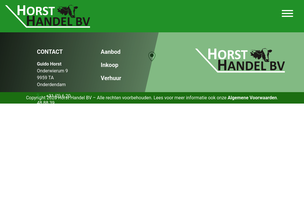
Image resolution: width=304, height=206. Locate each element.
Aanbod (111, 51)
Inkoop (110, 65)
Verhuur (111, 78)
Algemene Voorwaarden (252, 97)
